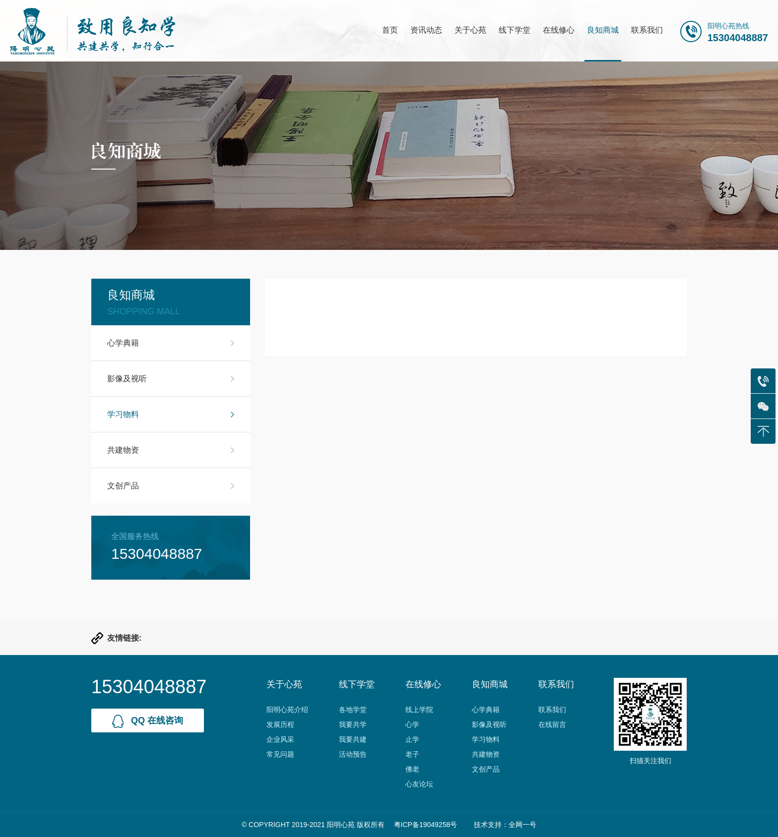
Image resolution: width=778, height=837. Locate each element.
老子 (412, 754)
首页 (390, 30)
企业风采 (280, 739)
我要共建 (353, 739)
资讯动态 (426, 30)
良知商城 (603, 30)
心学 (412, 724)
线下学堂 (514, 30)
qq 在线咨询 (147, 721)
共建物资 (123, 450)
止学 (412, 739)
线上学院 (419, 710)
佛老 (412, 769)
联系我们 (647, 30)
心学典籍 (123, 343)
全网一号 (522, 825)
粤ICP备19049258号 (425, 825)
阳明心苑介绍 (287, 710)
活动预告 (353, 754)
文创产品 (123, 485)
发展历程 (280, 724)
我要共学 (353, 724)
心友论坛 (419, 784)
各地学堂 (353, 710)
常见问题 (280, 754)
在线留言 (552, 724)
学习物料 (123, 414)
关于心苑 (470, 30)
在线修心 (559, 30)
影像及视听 (127, 378)
